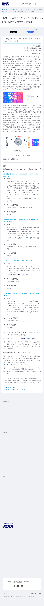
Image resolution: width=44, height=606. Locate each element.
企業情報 (12, 9)
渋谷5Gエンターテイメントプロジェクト (15, 364)
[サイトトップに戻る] (6, 4)
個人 (31, 3)
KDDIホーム (4, 9)
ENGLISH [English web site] (5, 593)
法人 (34, 3)
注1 (22, 261)
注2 (4, 295)
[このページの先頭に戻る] (36, 593)
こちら (33, 198)
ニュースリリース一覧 (23, 9)
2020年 (34, 9)
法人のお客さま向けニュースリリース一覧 (14, 390)
